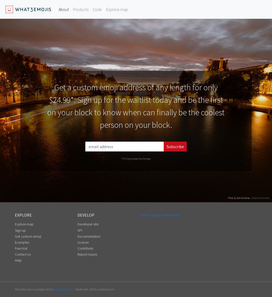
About (64, 9)
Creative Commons (260, 198)
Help (18, 260)
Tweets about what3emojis (159, 215)
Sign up (20, 230)
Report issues (87, 254)
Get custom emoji (28, 236)
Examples (22, 242)
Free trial (21, 248)
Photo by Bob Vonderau (239, 198)
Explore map (117, 9)
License (83, 242)
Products (80, 9)
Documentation (88, 236)
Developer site (88, 224)
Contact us (23, 254)
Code (97, 9)
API (79, 230)
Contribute (85, 248)
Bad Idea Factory (63, 289)
